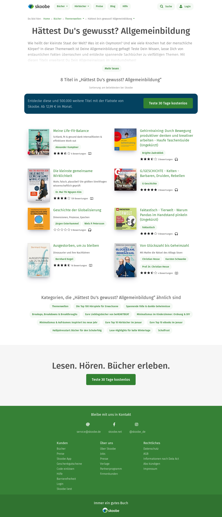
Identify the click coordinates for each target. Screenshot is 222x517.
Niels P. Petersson (94, 223)
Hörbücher (81, 6)
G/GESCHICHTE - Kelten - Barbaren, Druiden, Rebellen (162, 173)
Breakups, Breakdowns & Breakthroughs (54, 314)
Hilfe (125, 6)
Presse (104, 458)
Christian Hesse (151, 259)
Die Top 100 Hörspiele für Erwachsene (97, 306)
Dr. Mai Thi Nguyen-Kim (69, 192)
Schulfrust (164, 330)
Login (185, 6)
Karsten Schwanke (175, 259)
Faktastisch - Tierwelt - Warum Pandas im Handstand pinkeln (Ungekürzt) (163, 215)
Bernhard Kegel (64, 259)
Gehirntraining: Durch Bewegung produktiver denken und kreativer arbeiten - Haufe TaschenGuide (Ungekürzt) (166, 138)
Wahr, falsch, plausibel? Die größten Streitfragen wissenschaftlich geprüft (80, 183)
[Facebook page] (115, 428)
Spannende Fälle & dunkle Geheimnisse (148, 306)
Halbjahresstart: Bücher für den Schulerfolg (77, 330)
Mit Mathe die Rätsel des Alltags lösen (161, 252)
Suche (166, 6)
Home (46, 18)
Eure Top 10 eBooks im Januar (166, 322)
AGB (145, 453)
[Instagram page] (137, 428)
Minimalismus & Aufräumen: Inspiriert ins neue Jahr (68, 322)
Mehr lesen (112, 68)
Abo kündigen (151, 463)
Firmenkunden (109, 473)
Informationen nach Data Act (161, 458)
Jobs (102, 453)
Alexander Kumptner (67, 147)
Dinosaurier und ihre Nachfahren (71, 252)
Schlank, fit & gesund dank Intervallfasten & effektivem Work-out (77, 138)
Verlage (105, 463)
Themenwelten (73, 18)
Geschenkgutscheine (69, 463)
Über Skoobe (108, 448)
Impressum (150, 468)
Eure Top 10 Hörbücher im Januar (123, 322)
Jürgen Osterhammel (67, 223)
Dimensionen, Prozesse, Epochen (71, 217)
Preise (99, 6)
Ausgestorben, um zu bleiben (76, 245)
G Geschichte (149, 183)
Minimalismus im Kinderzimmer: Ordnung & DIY (163, 314)
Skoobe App (64, 458)
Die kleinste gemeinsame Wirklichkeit (73, 173)
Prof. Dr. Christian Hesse (155, 266)
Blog (112, 6)
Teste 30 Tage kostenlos (168, 103)
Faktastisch (148, 227)
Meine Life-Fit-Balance (71, 131)
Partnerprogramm (111, 468)
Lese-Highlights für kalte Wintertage (129, 330)
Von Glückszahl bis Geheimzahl (164, 245)
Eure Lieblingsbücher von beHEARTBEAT (107, 314)
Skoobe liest (64, 489)
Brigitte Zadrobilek (152, 152)
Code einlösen (65, 468)
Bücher (61, 6)
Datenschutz (151, 448)
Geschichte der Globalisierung (77, 210)
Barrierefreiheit (66, 478)
